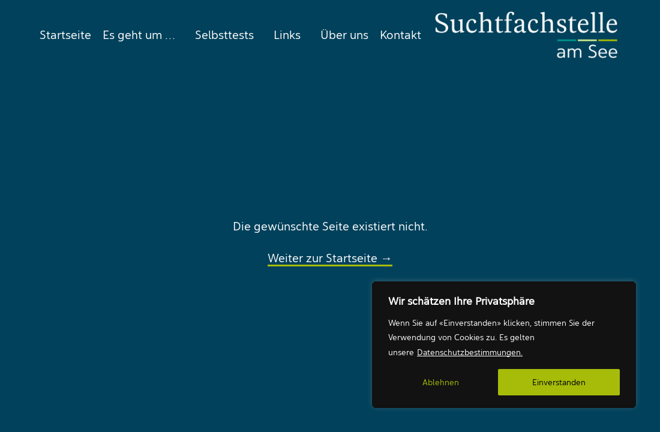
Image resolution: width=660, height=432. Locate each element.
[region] (504, 345)
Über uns (344, 35)
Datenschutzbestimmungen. (470, 352)
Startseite (65, 35)
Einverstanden (559, 382)
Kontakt (400, 35)
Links (287, 35)
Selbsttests (224, 35)
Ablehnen (440, 382)
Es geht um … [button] (139, 35)
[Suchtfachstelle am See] (526, 35)
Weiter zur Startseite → (330, 258)
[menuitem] (62, 35)
